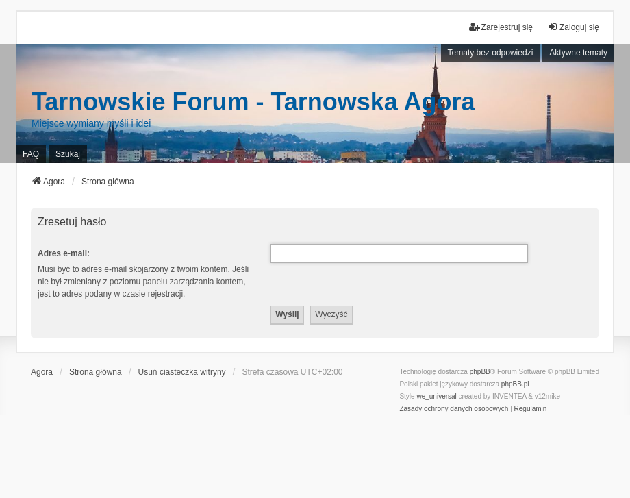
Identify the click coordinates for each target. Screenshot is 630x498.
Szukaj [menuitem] (67, 154)
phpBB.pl (515, 384)
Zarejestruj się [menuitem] (501, 27)
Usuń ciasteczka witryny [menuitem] (182, 372)
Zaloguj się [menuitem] (573, 27)
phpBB (480, 371)
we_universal (436, 396)
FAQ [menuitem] (31, 154)
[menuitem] (453, 409)
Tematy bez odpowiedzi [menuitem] (490, 53)
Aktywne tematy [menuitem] (578, 53)
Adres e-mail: (64, 253)
